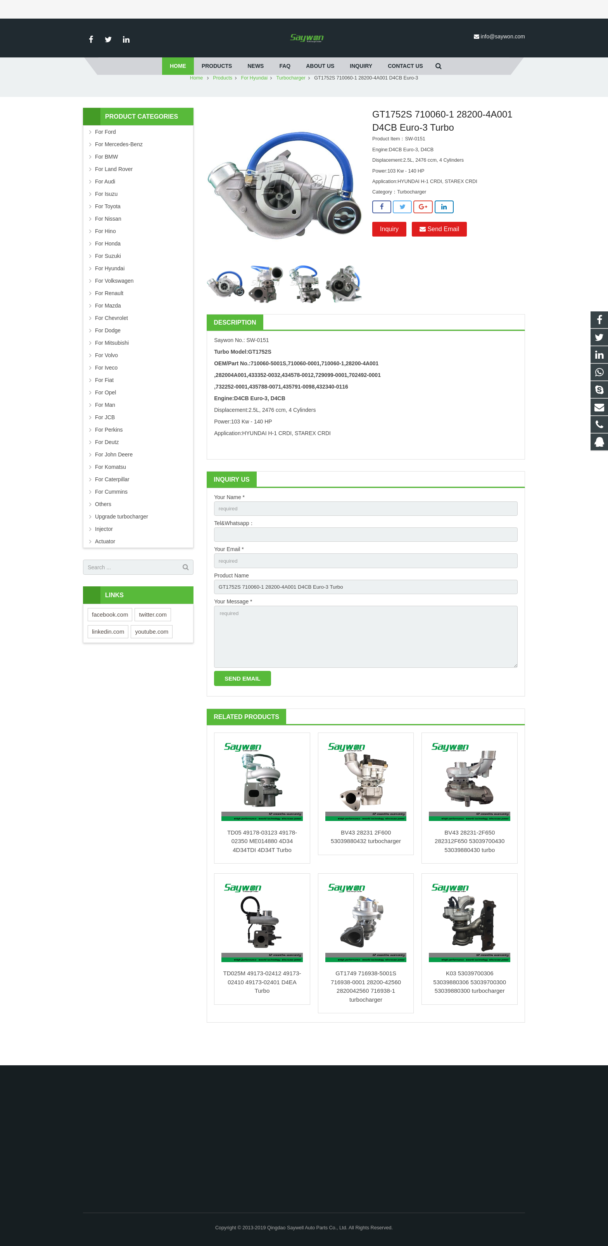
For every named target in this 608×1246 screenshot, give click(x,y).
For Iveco (106, 390)
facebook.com (110, 637)
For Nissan (108, 241)
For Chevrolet (111, 341)
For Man (105, 428)
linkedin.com (108, 654)
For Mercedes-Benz (119, 167)
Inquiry (389, 252)
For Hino (105, 254)
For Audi (105, 204)
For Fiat (104, 403)
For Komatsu (110, 490)
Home (196, 101)
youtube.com (151, 654)
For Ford (105, 155)
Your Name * (229, 520)
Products (222, 101)
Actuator (105, 564)
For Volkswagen (114, 304)
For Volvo (106, 378)
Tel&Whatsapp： (234, 547)
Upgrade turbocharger (121, 539)
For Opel (105, 415)
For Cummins (111, 515)
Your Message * (233, 627)
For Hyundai (254, 101)
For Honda (108, 266)
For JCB (105, 440)
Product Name (231, 600)
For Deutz (107, 465)
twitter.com (153, 637)
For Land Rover (114, 192)
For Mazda (108, 328)
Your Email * (229, 573)
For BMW (106, 179)
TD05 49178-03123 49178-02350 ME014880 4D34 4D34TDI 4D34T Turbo (262, 870)
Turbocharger (291, 101)
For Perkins (109, 452)
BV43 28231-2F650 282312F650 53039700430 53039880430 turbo (469, 870)
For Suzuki (108, 279)
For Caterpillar (112, 502)
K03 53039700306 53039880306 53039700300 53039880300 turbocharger (469, 1011)
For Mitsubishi (112, 366)
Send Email (439, 252)
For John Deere (114, 477)
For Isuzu (106, 217)
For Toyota (108, 229)
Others (103, 527)
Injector (104, 552)
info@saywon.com (502, 36)
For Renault (109, 316)
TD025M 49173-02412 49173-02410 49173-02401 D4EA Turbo (262, 1011)
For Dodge (108, 353)
